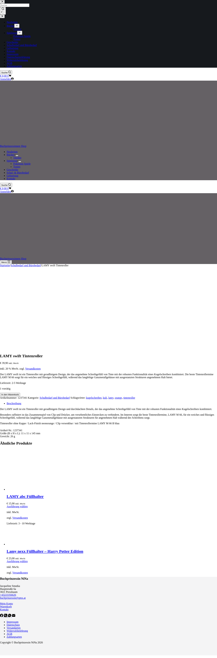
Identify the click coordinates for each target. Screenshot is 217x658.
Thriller (17, 157)
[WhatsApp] (10, 616)
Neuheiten (12, 151)
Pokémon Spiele (22, 163)
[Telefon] (6, 616)
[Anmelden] (7, 79)
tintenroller (129, 397)
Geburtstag (12, 175)
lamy (110, 397)
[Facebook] (2, 616)
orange (118, 397)
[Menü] (6, 262)
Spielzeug (12, 160)
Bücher (11, 154)
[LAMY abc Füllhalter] (31, 489)
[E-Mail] (13, 616)
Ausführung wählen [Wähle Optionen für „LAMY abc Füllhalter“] (17, 506)
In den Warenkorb (10, 394)
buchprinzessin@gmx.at (13, 597)
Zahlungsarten (14, 636)
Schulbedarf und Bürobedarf (55, 397)
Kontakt (11, 178)
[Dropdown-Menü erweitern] (17, 155)
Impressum (12, 621)
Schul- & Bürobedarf (18, 172)
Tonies (16, 166)
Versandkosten (33, 368)
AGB (9, 633)
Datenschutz (13, 624)
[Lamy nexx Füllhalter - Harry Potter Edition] (31, 544)
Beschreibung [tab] (14, 403)
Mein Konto (6, 603)
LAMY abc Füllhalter (25, 496)
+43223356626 (8, 594)
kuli (105, 397)
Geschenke (12, 169)
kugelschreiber (94, 397)
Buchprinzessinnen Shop (13, 146)
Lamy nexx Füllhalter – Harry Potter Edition (45, 551)
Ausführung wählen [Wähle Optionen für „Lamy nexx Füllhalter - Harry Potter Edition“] (17, 561)
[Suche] (6, 72)
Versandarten (14, 627)
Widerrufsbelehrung (17, 630)
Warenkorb (6, 606)
